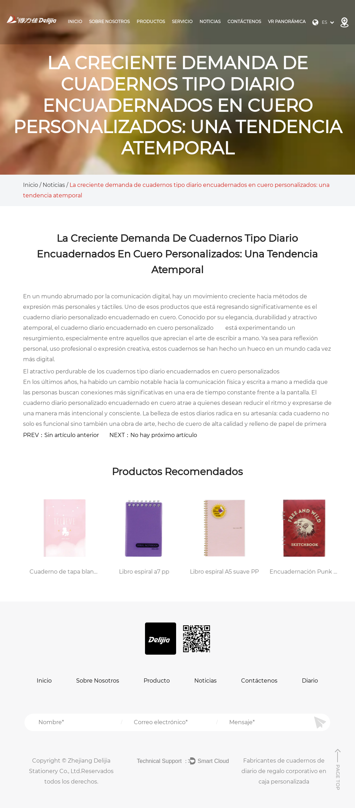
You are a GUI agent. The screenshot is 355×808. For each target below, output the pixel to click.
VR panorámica (287, 21)
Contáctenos (244, 21)
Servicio (182, 21)
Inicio (75, 21)
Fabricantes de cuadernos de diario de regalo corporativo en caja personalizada (283, 771)
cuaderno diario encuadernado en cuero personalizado (138, 328)
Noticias (210, 21)
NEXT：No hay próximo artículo (153, 435)
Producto (157, 680)
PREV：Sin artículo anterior (61, 435)
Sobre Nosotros (109, 21)
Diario (310, 680)
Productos (151, 21)
